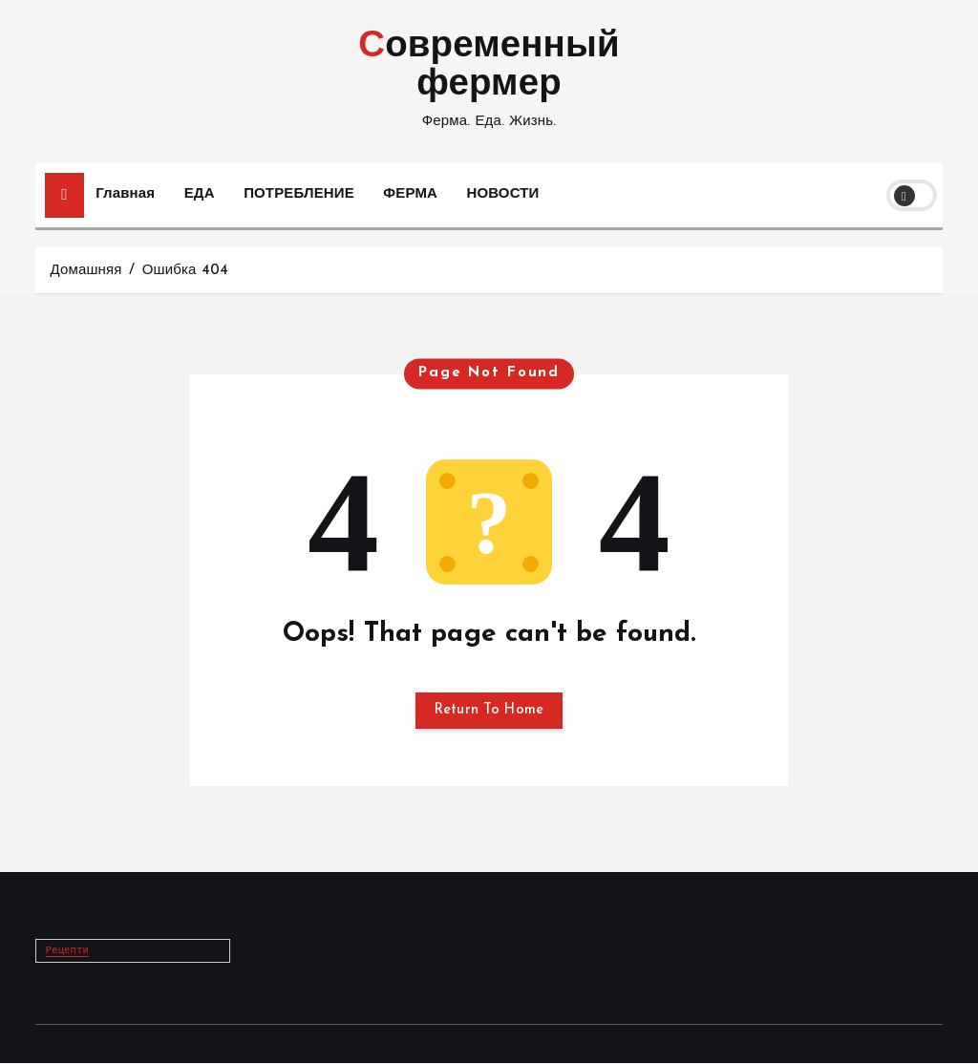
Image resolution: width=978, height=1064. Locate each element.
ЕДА (199, 194)
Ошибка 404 (185, 271)
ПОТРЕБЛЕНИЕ (299, 194)
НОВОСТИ (503, 194)
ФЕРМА (410, 194)
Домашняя (85, 271)
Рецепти (68, 952)
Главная (125, 194)
